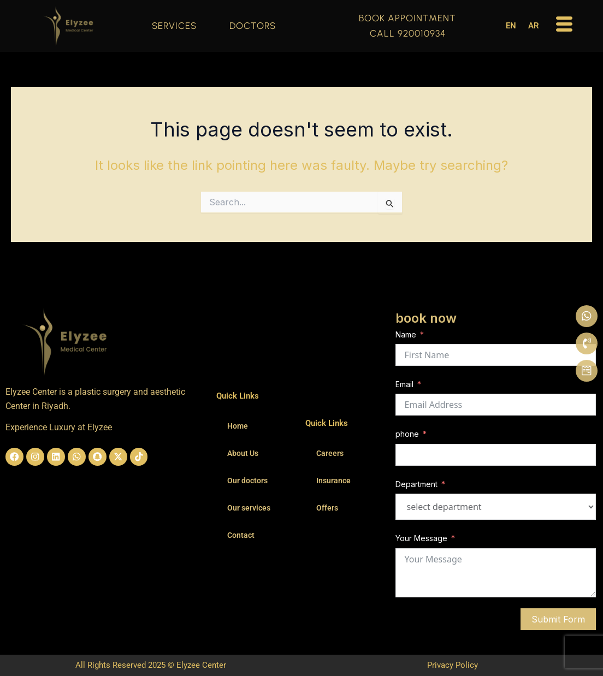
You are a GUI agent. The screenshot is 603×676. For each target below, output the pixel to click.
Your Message (421, 538)
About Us (242, 453)
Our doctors (247, 480)
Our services (248, 507)
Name (405, 334)
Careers (330, 453)
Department (416, 484)
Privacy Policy (452, 665)
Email (404, 384)
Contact (241, 535)
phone (407, 433)
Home (237, 426)
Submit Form (558, 619)
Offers (327, 507)
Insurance (333, 480)
